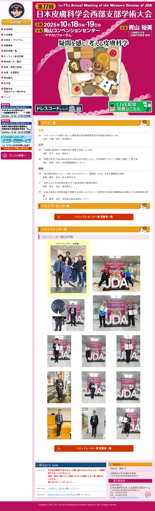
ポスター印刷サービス (16, 143)
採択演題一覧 (10, 51)
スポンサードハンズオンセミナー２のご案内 (16, 126)
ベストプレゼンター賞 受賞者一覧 (94, 217)
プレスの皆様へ (17, 155)
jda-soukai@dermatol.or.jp (128, 497)
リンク (7, 97)
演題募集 (8, 45)
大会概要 (8, 34)
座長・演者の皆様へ (13, 67)
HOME (16, 22)
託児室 (7, 83)
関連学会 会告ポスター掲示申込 (15, 90)
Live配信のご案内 (55, 488)
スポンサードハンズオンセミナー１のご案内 (16, 110)
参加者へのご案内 (12, 61)
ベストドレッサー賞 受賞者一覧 (93, 448)
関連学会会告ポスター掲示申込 (61, 495)
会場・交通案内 (11, 72)
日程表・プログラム (13, 40)
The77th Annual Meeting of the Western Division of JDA (17, 10)
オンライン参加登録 (13, 56)
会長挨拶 (8, 29)
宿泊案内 (8, 78)
